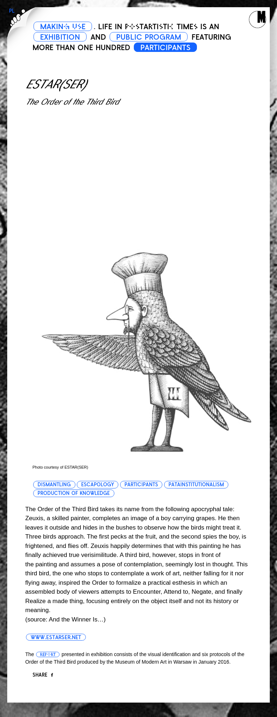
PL (11, 11)
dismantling (54, 484)
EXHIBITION (60, 37)
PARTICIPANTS (165, 47)
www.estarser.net (56, 637)
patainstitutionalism (196, 484)
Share (42, 675)
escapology (97, 484)
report (48, 654)
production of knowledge (74, 493)
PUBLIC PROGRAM (148, 37)
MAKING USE (62, 26)
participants (141, 484)
